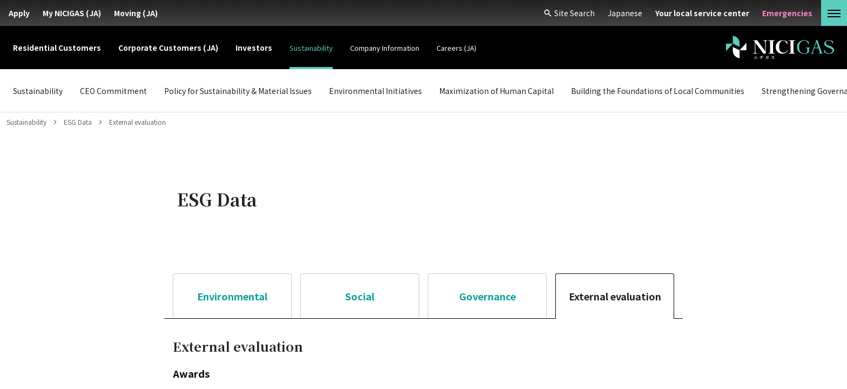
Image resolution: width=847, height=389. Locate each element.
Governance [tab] (487, 296)
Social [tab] (359, 296)
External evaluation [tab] (615, 296)
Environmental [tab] (232, 296)
